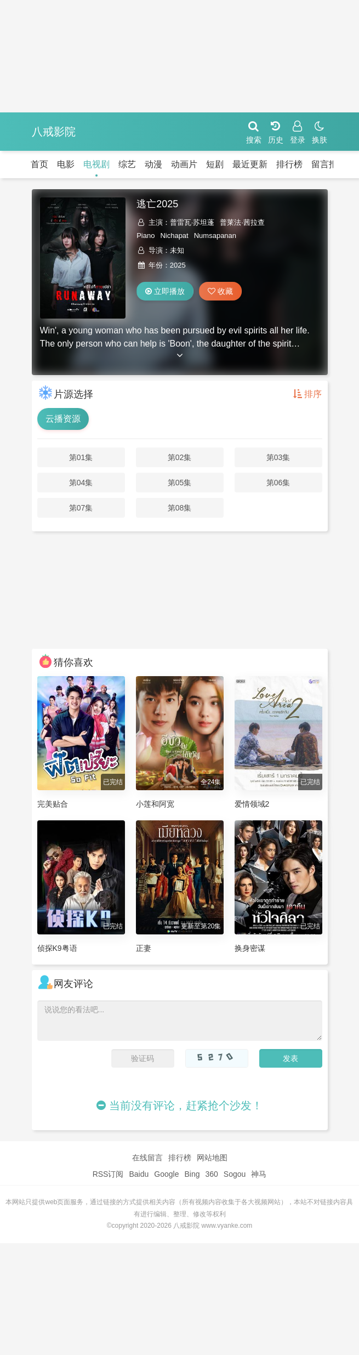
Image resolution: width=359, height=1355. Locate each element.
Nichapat (174, 235)
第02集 (180, 457)
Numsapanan (215, 235)
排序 (307, 394)
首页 (39, 164)
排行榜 (289, 164)
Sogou (235, 1174)
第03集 (278, 457)
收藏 (220, 291)
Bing (192, 1174)
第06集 (278, 482)
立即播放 (165, 291)
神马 (258, 1174)
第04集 (81, 482)
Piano (145, 235)
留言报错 (328, 164)
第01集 (81, 457)
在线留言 (147, 1157)
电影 (66, 164)
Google (166, 1174)
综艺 (127, 164)
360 (211, 1174)
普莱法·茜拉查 (242, 222)
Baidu (139, 1174)
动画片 (184, 164)
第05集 (180, 482)
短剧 (215, 164)
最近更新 (249, 164)
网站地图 (212, 1157)
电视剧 (96, 164)
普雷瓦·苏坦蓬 (192, 222)
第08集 (180, 507)
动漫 (153, 164)
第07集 (81, 507)
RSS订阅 (108, 1174)
